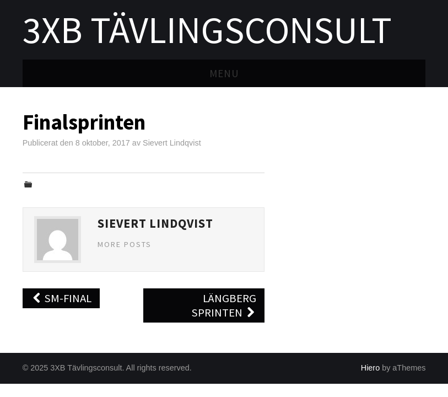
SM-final (61, 298)
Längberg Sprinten (223, 305)
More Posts (125, 244)
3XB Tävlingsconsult (207, 29)
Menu (224, 73)
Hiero (370, 367)
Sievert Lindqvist (172, 142)
